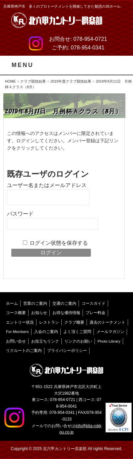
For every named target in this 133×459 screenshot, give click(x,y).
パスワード (20, 214)
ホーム (12, 303)
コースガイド (93, 303)
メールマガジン (110, 332)
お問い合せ (16, 341)
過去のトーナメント (107, 322)
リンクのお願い (78, 341)
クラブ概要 (74, 322)
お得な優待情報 (66, 313)
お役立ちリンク (45, 341)
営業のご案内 (35, 303)
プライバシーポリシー (67, 351)
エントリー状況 (20, 322)
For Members (17, 332)
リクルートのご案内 (24, 351)
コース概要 (16, 313)
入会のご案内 (46, 332)
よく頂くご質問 (77, 332)
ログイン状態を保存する (59, 243)
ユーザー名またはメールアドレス (47, 185)
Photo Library (109, 341)
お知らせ (39, 313)
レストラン (49, 322)
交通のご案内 (64, 303)
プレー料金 (95, 313)
